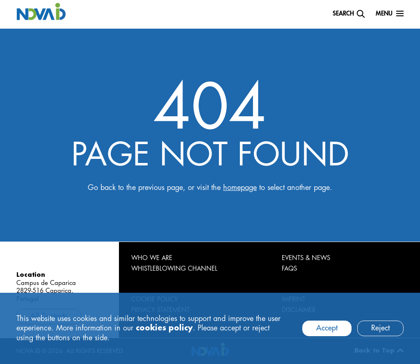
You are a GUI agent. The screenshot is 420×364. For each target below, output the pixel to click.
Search (343, 14)
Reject (380, 328)
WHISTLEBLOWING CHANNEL (174, 269)
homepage (240, 187)
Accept (327, 328)
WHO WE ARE (151, 258)
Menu (384, 14)
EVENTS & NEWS (306, 258)
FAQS (289, 269)
